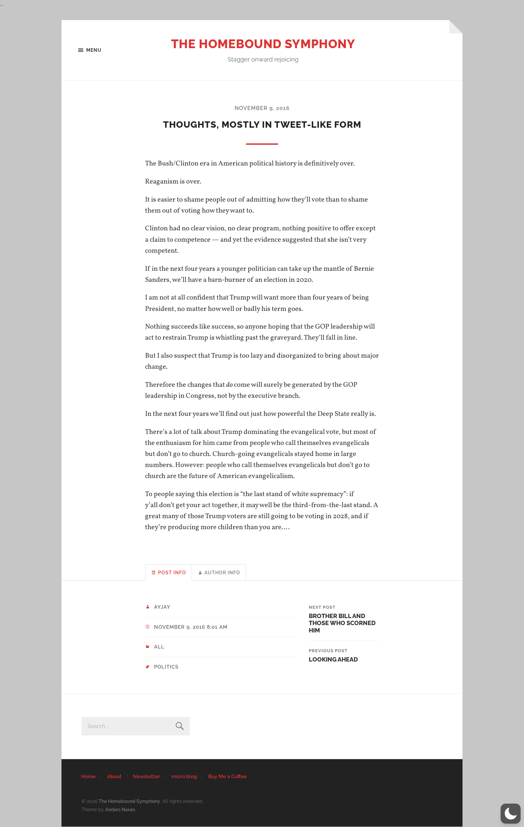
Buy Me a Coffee (227, 777)
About (114, 777)
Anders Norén (120, 809)
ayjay (162, 607)
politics (166, 667)
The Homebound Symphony (263, 44)
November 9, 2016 (262, 108)
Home (88, 777)
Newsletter (146, 777)
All (159, 647)
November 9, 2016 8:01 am (191, 627)
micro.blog (184, 777)
